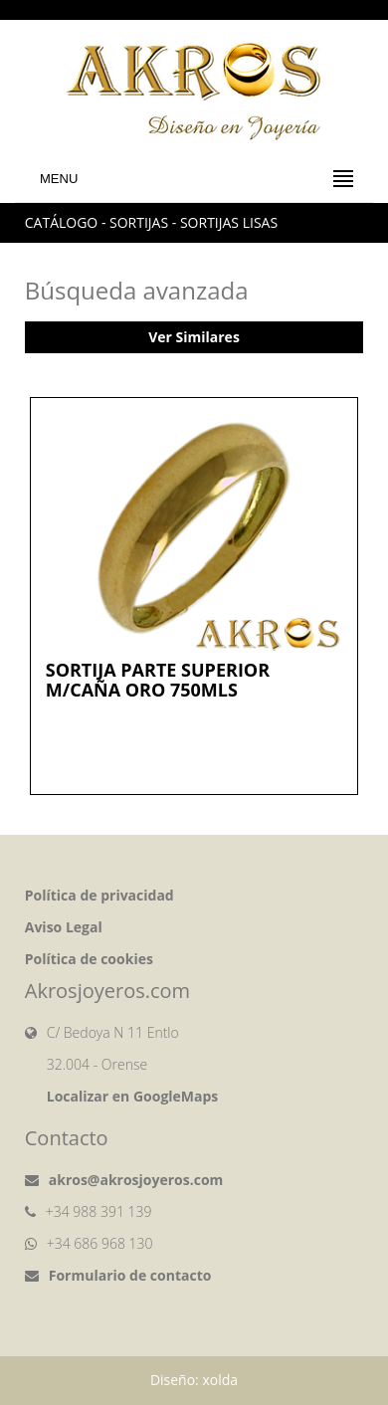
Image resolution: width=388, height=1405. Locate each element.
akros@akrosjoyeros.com (136, 1179)
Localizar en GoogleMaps (133, 1096)
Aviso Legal (63, 926)
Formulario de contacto (130, 1275)
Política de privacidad (99, 895)
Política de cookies (89, 958)
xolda (220, 1379)
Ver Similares (194, 336)
